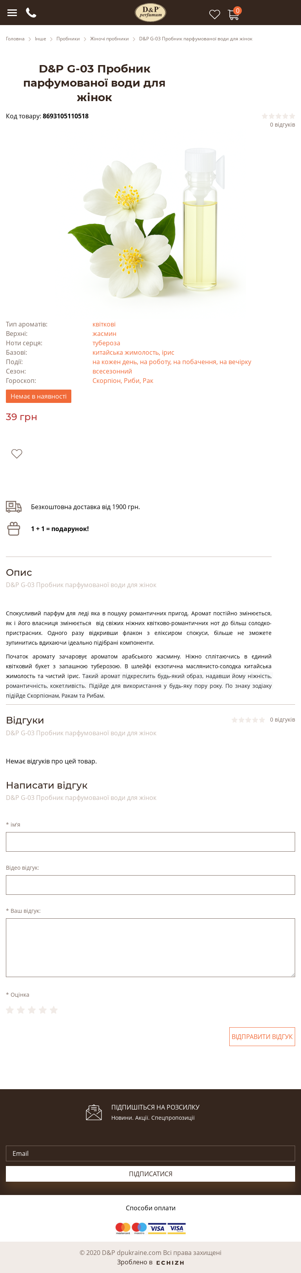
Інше (40, 39)
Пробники (68, 39)
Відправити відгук (262, 1036)
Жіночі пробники (109, 39)
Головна (15, 39)
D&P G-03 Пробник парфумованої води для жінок (195, 39)
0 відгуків (282, 124)
